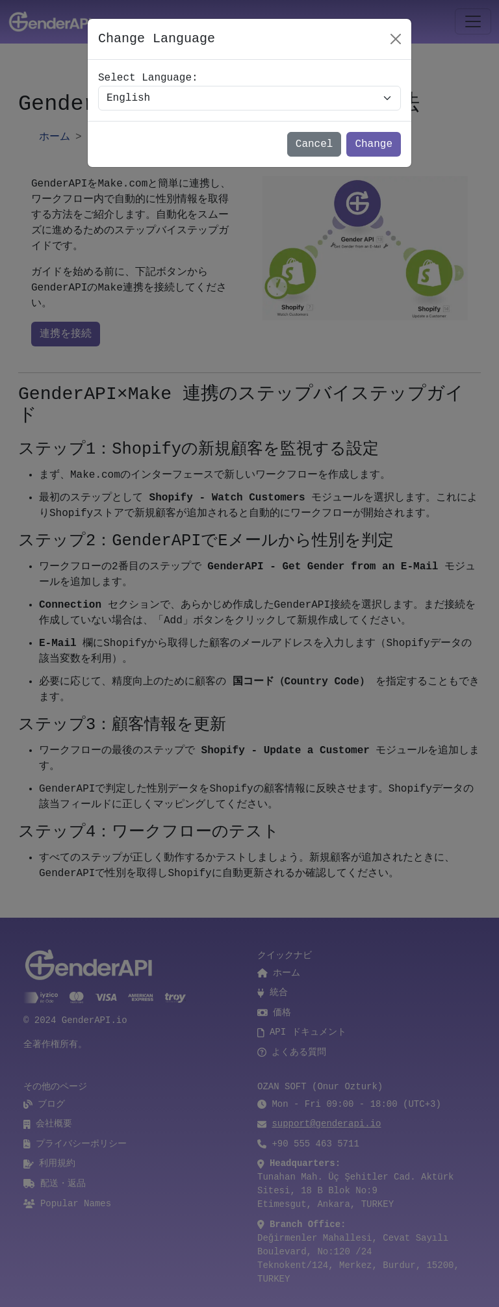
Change (373, 144)
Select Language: (148, 78)
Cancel (314, 144)
